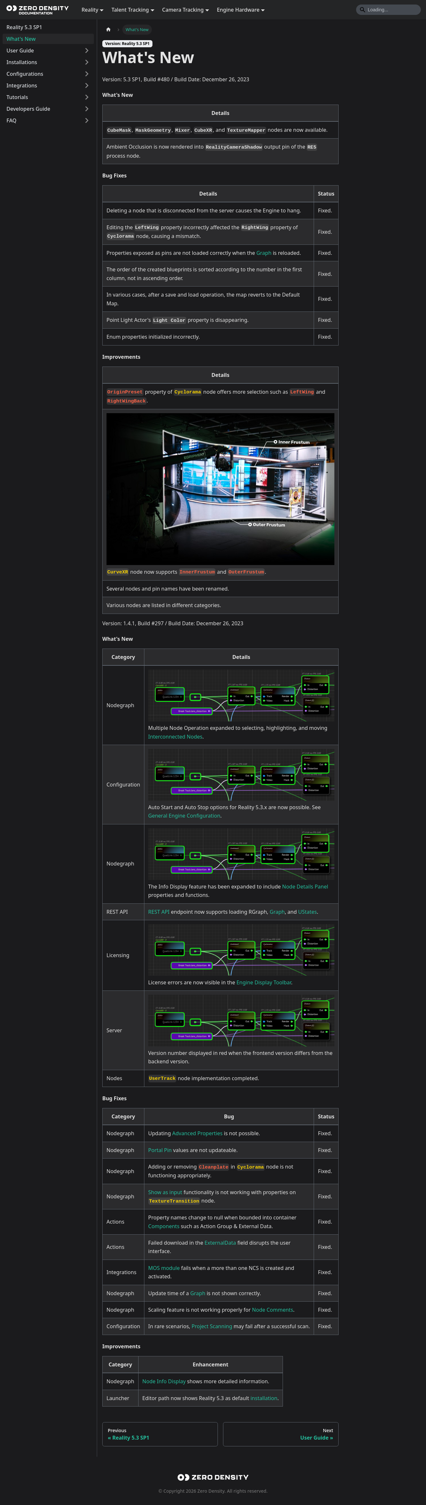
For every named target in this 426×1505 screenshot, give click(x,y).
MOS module (164, 1268)
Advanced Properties (197, 1133)
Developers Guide (28, 108)
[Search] (388, 10)
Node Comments (272, 1309)
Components (164, 1226)
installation (264, 1398)
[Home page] (108, 30)
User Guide (20, 50)
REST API (159, 911)
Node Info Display (164, 1381)
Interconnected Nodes (175, 736)
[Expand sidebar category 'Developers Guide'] (87, 109)
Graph (264, 252)
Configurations (24, 73)
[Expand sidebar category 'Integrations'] (87, 85)
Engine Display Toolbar (263, 982)
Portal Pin (160, 1150)
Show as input (165, 1192)
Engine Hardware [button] (238, 9)
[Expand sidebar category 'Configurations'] (87, 74)
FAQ (11, 120)
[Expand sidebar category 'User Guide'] (87, 50)
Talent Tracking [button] (130, 9)
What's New (21, 38)
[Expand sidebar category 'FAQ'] (87, 120)
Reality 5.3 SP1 (24, 27)
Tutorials (17, 97)
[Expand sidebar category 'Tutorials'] (87, 97)
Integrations (21, 85)
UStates (307, 911)
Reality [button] (90, 9)
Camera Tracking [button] (183, 9)
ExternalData (220, 1242)
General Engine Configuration (184, 815)
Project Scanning (212, 1326)
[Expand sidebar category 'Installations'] (87, 62)
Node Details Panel (305, 886)
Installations (21, 62)
